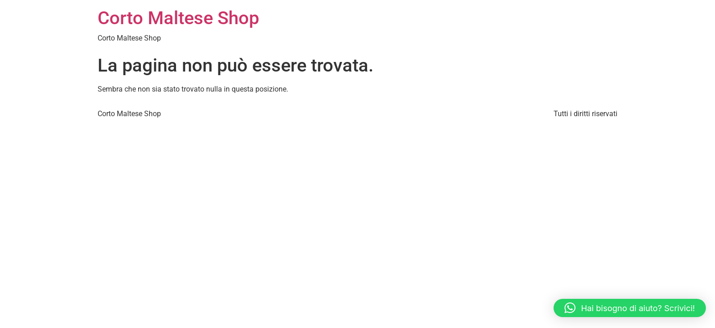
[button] (630, 308)
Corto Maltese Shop (178, 18)
